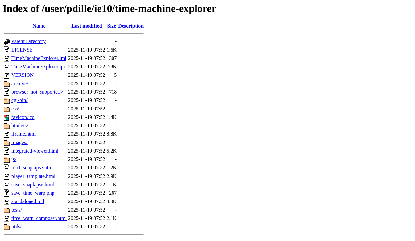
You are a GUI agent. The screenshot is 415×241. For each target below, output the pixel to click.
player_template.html (33, 176)
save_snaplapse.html (32, 184)
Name (39, 26)
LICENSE (22, 49)
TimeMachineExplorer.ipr (38, 66)
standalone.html (27, 201)
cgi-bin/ (19, 100)
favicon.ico (23, 117)
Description (131, 26)
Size (111, 26)
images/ (19, 142)
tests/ (16, 209)
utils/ (16, 226)
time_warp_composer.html (39, 218)
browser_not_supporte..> (37, 92)
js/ (13, 159)
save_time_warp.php (32, 193)
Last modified (86, 26)
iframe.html (23, 134)
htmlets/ (19, 125)
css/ (15, 108)
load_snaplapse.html (32, 167)
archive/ (19, 83)
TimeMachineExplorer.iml (38, 58)
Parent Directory (28, 41)
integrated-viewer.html (34, 151)
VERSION (22, 75)
